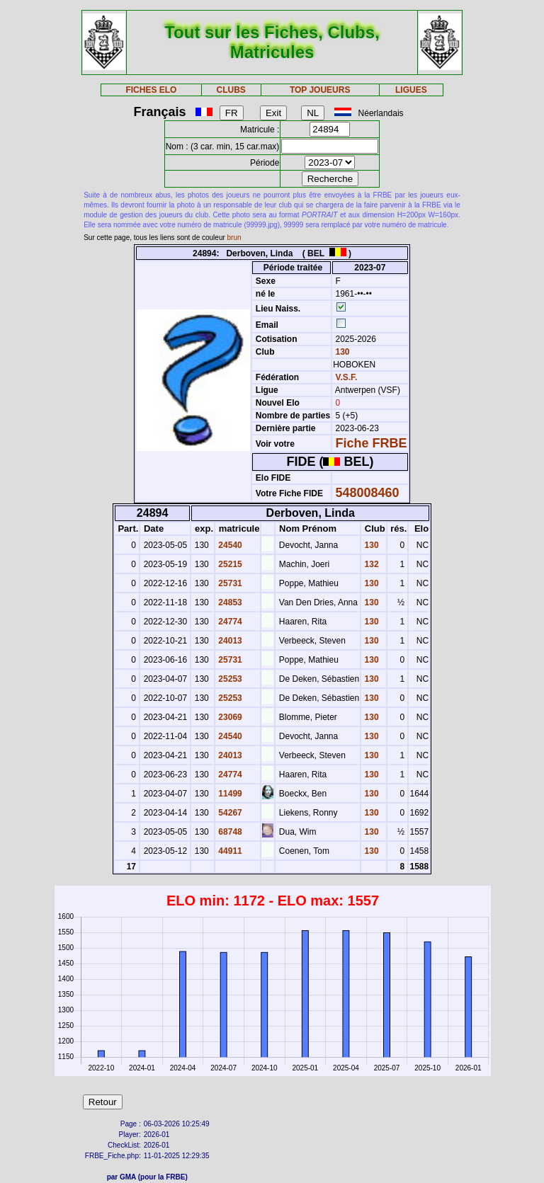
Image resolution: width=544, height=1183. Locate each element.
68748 (229, 832)
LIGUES (411, 90)
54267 (229, 813)
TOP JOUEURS (320, 90)
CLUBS (230, 90)
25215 (229, 564)
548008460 (368, 493)
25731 (229, 583)
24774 (229, 622)
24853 (229, 602)
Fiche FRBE (371, 443)
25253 (229, 679)
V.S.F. (347, 377)
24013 (229, 641)
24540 (229, 545)
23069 (229, 717)
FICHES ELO (150, 90)
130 (341, 352)
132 (370, 564)
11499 (229, 794)
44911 (229, 851)
